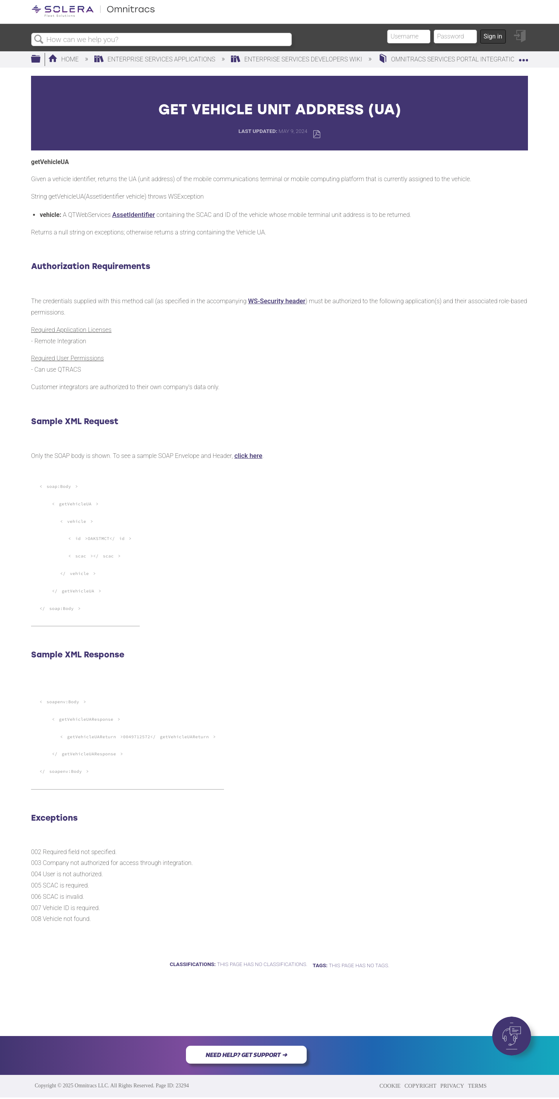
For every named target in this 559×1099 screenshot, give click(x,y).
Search (39, 39)
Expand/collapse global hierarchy (40, 59)
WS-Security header (277, 301)
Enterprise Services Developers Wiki (297, 59)
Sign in (493, 36)
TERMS (477, 1086)
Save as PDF (316, 134)
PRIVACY (452, 1086)
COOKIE (390, 1086)
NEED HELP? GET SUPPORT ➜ (246, 1054)
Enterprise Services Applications (155, 59)
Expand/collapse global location (523, 57)
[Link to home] (93, 15)
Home (64, 59)
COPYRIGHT (420, 1086)
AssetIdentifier (133, 214)
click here (248, 456)
